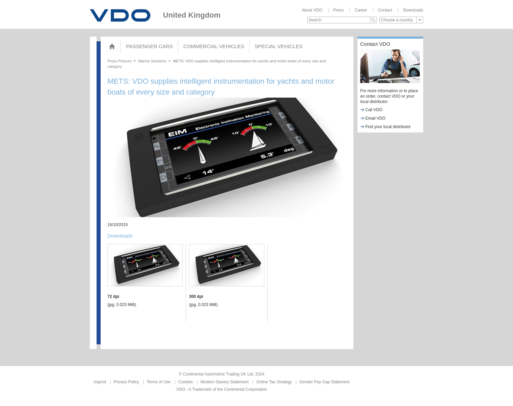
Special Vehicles (279, 46)
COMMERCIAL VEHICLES (213, 46)
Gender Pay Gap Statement (324, 382)
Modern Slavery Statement (225, 382)
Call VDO (371, 109)
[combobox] (401, 20)
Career (361, 10)
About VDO (312, 10)
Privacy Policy (126, 382)
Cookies (185, 382)
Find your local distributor (385, 126)
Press (338, 10)
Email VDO (372, 118)
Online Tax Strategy (274, 382)
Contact (385, 10)
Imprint (100, 382)
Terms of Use (159, 382)
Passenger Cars (149, 46)
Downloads (413, 10)
